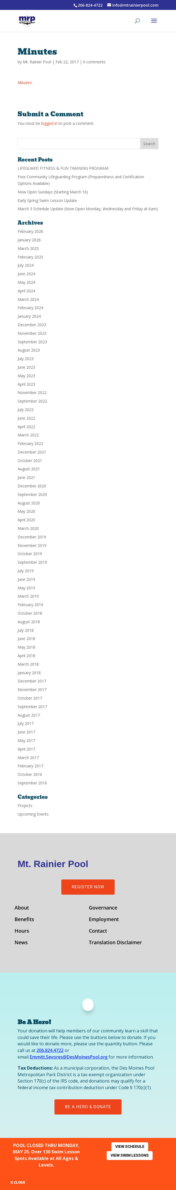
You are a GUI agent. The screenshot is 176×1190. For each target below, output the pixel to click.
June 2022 (26, 418)
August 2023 (29, 350)
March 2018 (28, 664)
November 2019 (32, 545)
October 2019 (30, 553)
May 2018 (26, 647)
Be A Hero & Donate (88, 1106)
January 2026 (29, 239)
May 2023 (26, 375)
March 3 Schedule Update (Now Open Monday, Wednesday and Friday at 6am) (88, 208)
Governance (103, 908)
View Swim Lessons (130, 1155)
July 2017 (26, 723)
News (21, 943)
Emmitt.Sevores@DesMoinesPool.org (69, 1057)
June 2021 (26, 477)
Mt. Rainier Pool (37, 61)
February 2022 (30, 443)
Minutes (25, 82)
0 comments (94, 61)
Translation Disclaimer (115, 943)
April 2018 (26, 655)
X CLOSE (17, 1182)
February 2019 (30, 604)
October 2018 (30, 613)
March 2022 (28, 435)
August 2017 (29, 715)
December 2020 (32, 486)
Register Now (88, 886)
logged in (49, 123)
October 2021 (30, 460)
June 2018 (26, 638)
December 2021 (32, 452)
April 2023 (26, 384)
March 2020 (28, 528)
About (22, 908)
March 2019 (28, 596)
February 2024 (30, 307)
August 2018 (29, 621)
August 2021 (29, 468)
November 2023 (32, 333)
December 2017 (32, 681)
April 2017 (26, 749)
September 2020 (32, 494)
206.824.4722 (50, 1050)
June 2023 (26, 367)
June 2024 (26, 273)
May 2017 (26, 740)
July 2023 (26, 358)
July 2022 (26, 409)
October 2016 (30, 774)
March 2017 (28, 757)
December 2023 (32, 324)
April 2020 (26, 519)
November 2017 (32, 689)
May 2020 (26, 511)
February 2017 (30, 765)
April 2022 (26, 426)
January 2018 (29, 672)
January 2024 (29, 316)
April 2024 (26, 290)
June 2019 (26, 579)
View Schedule (129, 1146)
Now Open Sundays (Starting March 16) (53, 192)
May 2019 (26, 587)
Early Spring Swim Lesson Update (47, 200)
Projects (25, 805)
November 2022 (32, 392)
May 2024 (26, 282)
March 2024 (28, 299)
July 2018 (26, 630)
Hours (22, 931)
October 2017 (30, 698)
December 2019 (32, 536)
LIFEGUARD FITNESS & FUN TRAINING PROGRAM (63, 168)
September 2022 (32, 401)
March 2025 (28, 248)
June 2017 (26, 732)
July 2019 (26, 570)
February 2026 (30, 231)
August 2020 (29, 503)
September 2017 (32, 706)
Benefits (24, 919)
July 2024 (26, 265)
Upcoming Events (33, 814)
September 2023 (32, 341)
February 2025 (30, 257)
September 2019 (32, 562)
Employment (104, 919)
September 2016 (32, 783)
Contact (98, 931)
